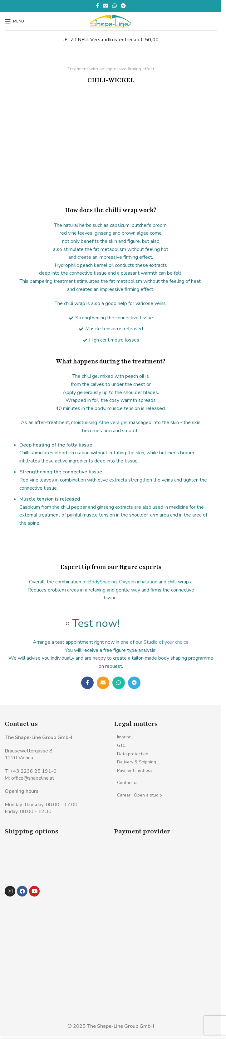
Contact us (128, 783)
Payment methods (135, 770)
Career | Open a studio (139, 795)
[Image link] (18, 851)
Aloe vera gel (113, 422)
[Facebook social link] (97, 6)
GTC (121, 745)
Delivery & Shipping (136, 762)
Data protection (132, 754)
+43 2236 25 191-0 (33, 771)
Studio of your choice (166, 642)
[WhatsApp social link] (114, 6)
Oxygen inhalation (138, 581)
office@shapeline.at (32, 778)
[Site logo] (110, 20)
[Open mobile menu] (14, 21)
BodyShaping (102, 581)
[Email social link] (105, 6)
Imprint (123, 737)
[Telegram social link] (123, 6)
